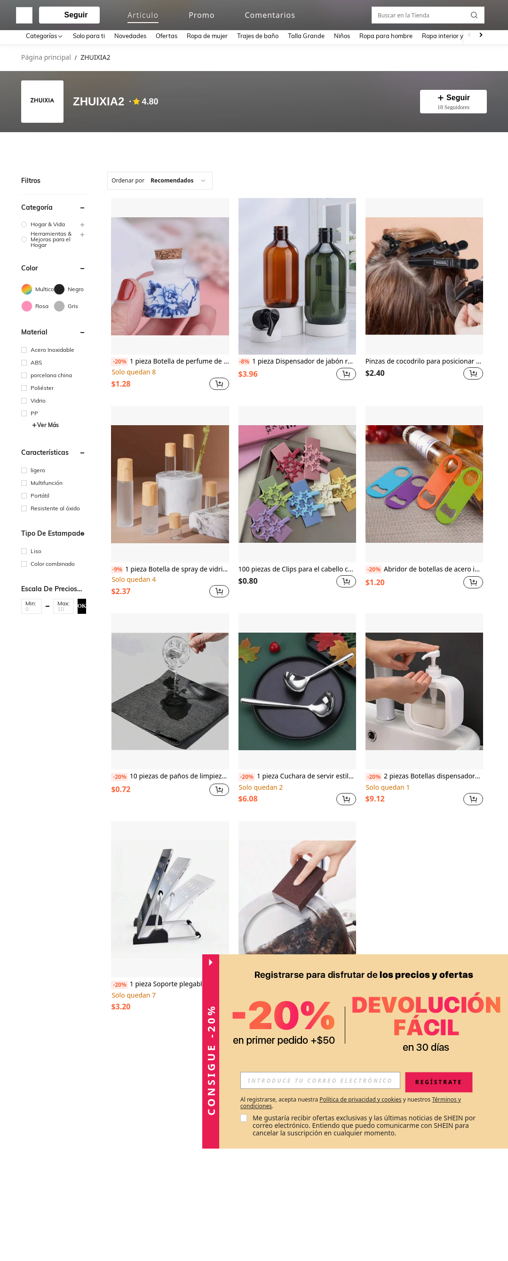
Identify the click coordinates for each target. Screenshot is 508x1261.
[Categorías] (44, 35)
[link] (425, 12)
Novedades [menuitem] (130, 36)
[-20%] (119, 360)
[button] (463, 13)
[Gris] (70, 304)
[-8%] (244, 360)
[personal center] (407, 13)
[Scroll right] (480, 35)
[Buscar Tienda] (476, 146)
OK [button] (82, 604)
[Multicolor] (37, 287)
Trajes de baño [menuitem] (257, 36)
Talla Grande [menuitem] (306, 36)
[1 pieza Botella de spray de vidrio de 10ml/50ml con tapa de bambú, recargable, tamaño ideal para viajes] (170, 482)
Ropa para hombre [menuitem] (386, 36)
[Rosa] (37, 304)
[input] (320, 1080)
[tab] (47, 146)
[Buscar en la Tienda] (430, 146)
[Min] (31, 607)
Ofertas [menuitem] (166, 36)
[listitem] (169, 293)
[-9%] (117, 567)
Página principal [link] (46, 58)
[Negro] (70, 287)
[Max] (63, 607)
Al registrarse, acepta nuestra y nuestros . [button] (350, 1103)
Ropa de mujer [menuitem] (207, 36)
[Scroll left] (469, 35)
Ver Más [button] (45, 423)
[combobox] (160, 178)
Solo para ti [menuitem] (89, 36)
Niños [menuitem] (342, 36)
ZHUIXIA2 (98, 102)
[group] (53, 222)
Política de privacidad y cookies (360, 1099)
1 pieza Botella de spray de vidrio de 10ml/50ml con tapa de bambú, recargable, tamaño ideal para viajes (170, 567)
